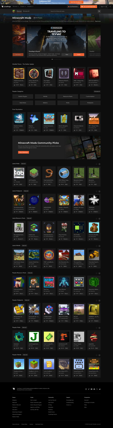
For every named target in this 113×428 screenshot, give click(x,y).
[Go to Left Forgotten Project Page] (34, 176)
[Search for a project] (74, 11)
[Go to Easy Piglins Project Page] (49, 77)
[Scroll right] (99, 164)
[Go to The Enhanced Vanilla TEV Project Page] (19, 204)
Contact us (68, 404)
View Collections (23, 152)
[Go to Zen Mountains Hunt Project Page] (64, 258)
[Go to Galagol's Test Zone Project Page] (79, 204)
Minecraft (14, 402)
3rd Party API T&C (34, 409)
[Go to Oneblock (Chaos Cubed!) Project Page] (19, 368)
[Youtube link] (91, 389)
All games (14, 400)
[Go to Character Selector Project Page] (79, 122)
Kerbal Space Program (17, 412)
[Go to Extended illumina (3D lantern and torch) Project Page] (49, 231)
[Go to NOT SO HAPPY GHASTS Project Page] (94, 77)
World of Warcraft (16, 404)
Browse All (26, 11)
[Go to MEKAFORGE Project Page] (49, 204)
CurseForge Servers (52, 414)
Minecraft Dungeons (17, 414)
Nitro (85, 407)
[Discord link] (94, 389)
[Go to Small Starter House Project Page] (19, 258)
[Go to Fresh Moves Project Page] (34, 286)
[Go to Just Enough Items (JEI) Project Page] (34, 340)
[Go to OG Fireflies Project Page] (79, 231)
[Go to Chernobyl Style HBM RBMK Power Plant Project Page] (94, 258)
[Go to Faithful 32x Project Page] (34, 231)
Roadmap (50, 409)
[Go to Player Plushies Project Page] (64, 231)
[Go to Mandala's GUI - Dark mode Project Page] (79, 286)
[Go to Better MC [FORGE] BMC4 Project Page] (64, 313)
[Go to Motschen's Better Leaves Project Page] (94, 286)
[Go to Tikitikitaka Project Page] (94, 204)
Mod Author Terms (39, 424)
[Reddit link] (100, 389)
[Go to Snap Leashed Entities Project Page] (49, 176)
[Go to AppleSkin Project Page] (94, 340)
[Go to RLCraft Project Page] (79, 313)
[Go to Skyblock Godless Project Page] (19, 122)
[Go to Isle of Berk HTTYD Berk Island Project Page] (64, 368)
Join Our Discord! (52, 400)
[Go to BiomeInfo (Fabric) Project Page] (79, 176)
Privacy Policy (24, 424)
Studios (30, 6)
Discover (19, 11)
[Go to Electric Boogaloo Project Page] (64, 122)
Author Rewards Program (36, 404)
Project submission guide (35, 402)
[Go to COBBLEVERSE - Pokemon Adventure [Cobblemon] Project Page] (49, 313)
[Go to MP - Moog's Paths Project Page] (94, 122)
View (67, 54)
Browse (16, 6)
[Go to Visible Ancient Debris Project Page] (19, 77)
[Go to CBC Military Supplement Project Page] (64, 176)
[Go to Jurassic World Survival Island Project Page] (34, 258)
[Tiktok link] (89, 389)
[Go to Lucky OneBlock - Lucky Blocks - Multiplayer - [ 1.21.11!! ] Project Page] (49, 368)
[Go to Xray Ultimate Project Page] (64, 286)
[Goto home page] (6, 6)
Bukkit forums (51, 412)
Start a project (33, 400)
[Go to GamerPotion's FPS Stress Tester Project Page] (94, 368)
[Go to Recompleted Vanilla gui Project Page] (19, 231)
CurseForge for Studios (89, 402)
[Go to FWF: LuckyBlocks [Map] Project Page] (49, 258)
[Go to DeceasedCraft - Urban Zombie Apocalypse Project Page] (34, 313)
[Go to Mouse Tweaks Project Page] (79, 340)
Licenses (31, 424)
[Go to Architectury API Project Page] (64, 340)
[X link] (97, 389)
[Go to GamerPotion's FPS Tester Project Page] (79, 368)
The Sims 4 (14, 407)
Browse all (97, 91)
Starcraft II (14, 409)
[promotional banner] (56, 2)
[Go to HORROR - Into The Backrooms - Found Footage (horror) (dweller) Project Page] (94, 313)
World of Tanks (15, 416)
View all (23, 163)
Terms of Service (15, 424)
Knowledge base (70, 400)
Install (78, 54)
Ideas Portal (51, 402)
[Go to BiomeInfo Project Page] (94, 176)
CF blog (50, 404)
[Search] (99, 11)
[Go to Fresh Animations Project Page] (19, 286)
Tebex (85, 404)
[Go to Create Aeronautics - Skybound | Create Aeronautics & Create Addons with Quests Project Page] (49, 122)
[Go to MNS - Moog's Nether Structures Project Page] (79, 77)
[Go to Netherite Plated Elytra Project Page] (64, 77)
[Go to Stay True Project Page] (49, 286)
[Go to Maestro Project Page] (34, 122)
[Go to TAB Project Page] (19, 176)
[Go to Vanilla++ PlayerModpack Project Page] (64, 204)
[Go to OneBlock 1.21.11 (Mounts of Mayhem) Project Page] (34, 368)
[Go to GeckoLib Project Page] (19, 340)
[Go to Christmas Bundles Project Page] (94, 231)
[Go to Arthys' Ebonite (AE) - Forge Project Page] (34, 77)
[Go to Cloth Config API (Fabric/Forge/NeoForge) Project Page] (49, 340)
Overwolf (86, 400)
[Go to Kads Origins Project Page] (34, 204)
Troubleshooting (70, 402)
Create (23, 6)
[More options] (110, 6)
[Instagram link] (86, 389)
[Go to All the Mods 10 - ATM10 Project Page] (19, 313)
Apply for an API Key (35, 407)
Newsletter (50, 407)
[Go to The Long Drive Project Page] (79, 258)
